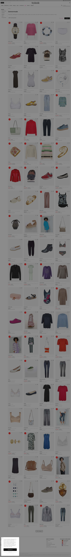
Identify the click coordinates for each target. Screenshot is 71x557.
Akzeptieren (10, 549)
